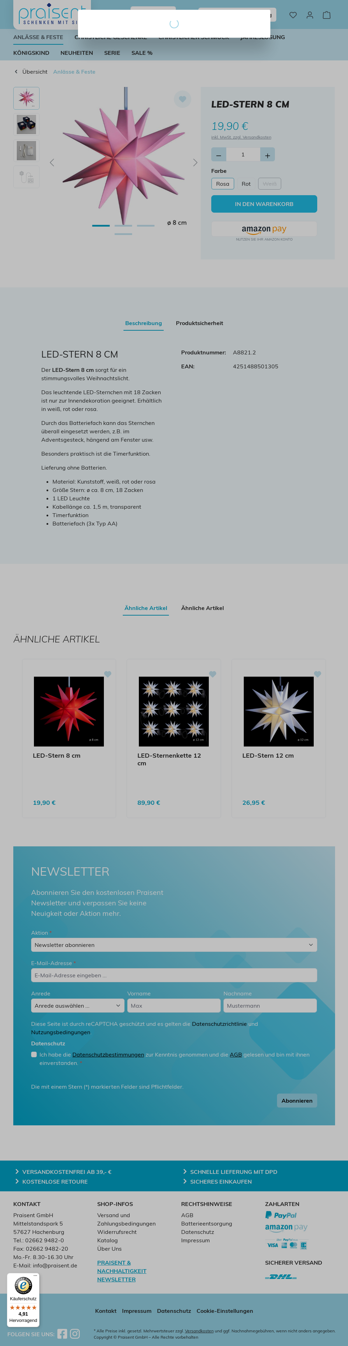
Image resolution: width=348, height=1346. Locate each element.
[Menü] (35, 1277)
